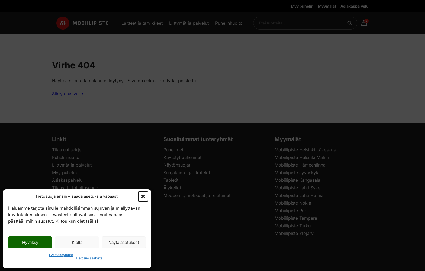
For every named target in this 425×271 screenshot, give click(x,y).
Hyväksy (30, 242)
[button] (143, 196)
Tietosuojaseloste (89, 258)
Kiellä (77, 242)
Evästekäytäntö (61, 255)
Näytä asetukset (123, 242)
